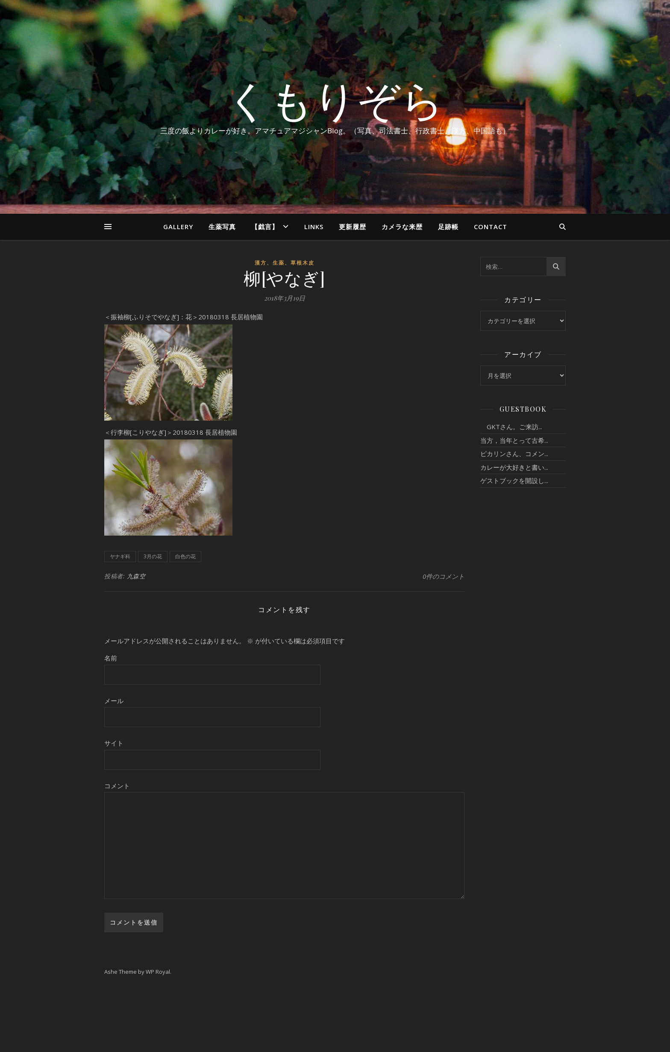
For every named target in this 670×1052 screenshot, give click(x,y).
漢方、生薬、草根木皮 (284, 262)
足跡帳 (448, 226)
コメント (117, 785)
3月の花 (153, 556)
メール (113, 700)
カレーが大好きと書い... (514, 467)
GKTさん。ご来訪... (511, 426)
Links (313, 226)
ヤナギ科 (120, 556)
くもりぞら (335, 99)
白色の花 (185, 556)
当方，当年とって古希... (514, 440)
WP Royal (158, 971)
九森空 (136, 576)
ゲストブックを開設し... (514, 480)
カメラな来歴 (402, 226)
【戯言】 (265, 226)
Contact (490, 226)
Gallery (178, 226)
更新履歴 (352, 226)
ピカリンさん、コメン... (514, 453)
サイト (113, 743)
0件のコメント (443, 576)
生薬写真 (222, 226)
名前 (110, 658)
